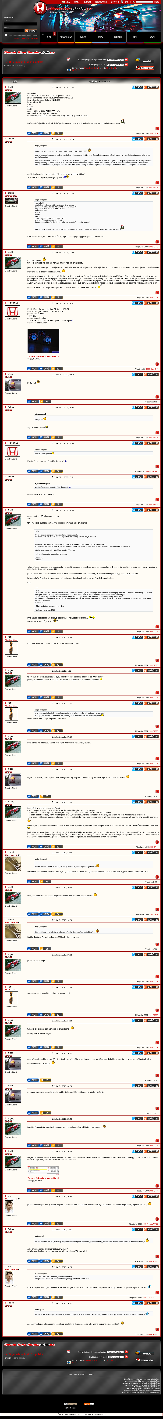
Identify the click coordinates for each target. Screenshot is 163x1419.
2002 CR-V (153, 247)
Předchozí (88, 68)
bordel (11, 852)
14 (73, 70)
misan (10, 374)
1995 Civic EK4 (152, 369)
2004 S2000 (153, 665)
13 (115, 68)
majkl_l (11, 87)
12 (112, 68)
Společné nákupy (17, 66)
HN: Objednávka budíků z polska (23, 62)
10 (107, 68)
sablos (11, 193)
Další (77, 70)
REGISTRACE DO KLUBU (26, 38)
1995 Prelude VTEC (150, 1224)
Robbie (11, 139)
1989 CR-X (153, 133)
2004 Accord (153, 188)
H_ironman (13, 303)
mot (9, 1196)
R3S (9, 637)
